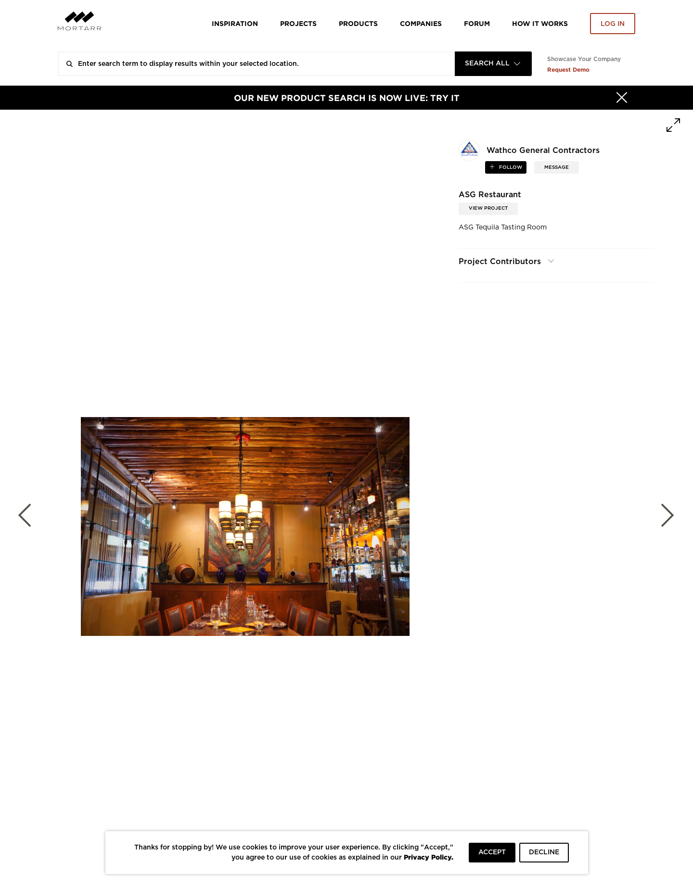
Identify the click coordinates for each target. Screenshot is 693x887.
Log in (613, 24)
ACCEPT (492, 852)
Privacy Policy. (428, 857)
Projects (298, 23)
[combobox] (493, 63)
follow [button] (510, 167)
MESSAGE (556, 167)
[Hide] (621, 98)
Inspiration (235, 23)
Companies (421, 23)
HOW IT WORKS (540, 23)
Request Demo (568, 69)
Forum (477, 23)
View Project (488, 208)
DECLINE (544, 852)
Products (358, 23)
